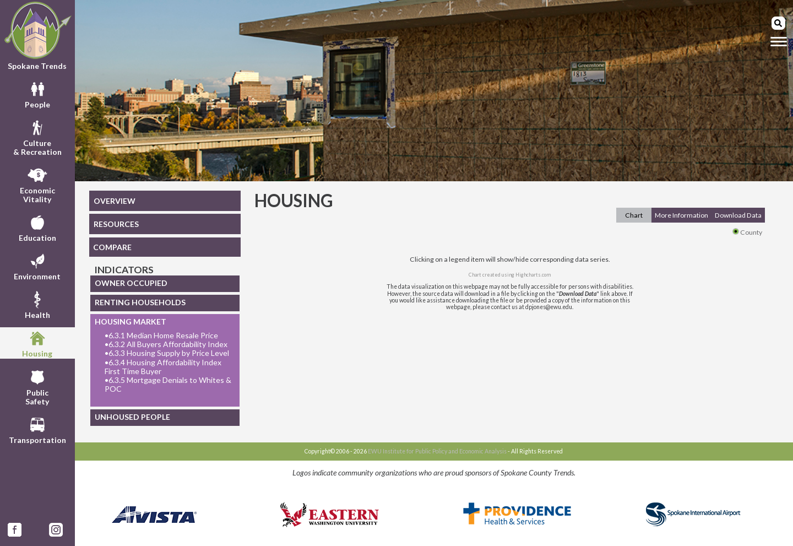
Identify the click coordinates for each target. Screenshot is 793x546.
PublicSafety (37, 386)
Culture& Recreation (37, 136)
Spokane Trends (37, 36)
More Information (681, 215)
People (37, 93)
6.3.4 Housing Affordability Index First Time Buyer (163, 367)
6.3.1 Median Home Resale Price (161, 335)
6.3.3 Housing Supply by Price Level (167, 353)
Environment (37, 265)
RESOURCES (116, 224)
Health (37, 304)
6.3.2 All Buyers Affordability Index (166, 344)
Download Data (738, 215)
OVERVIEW (114, 201)
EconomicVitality (37, 184)
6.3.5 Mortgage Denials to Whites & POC (168, 384)
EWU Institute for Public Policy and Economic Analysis (437, 451)
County (747, 232)
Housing (37, 342)
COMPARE (112, 247)
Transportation (37, 429)
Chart (634, 215)
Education (37, 227)
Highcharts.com (533, 275)
